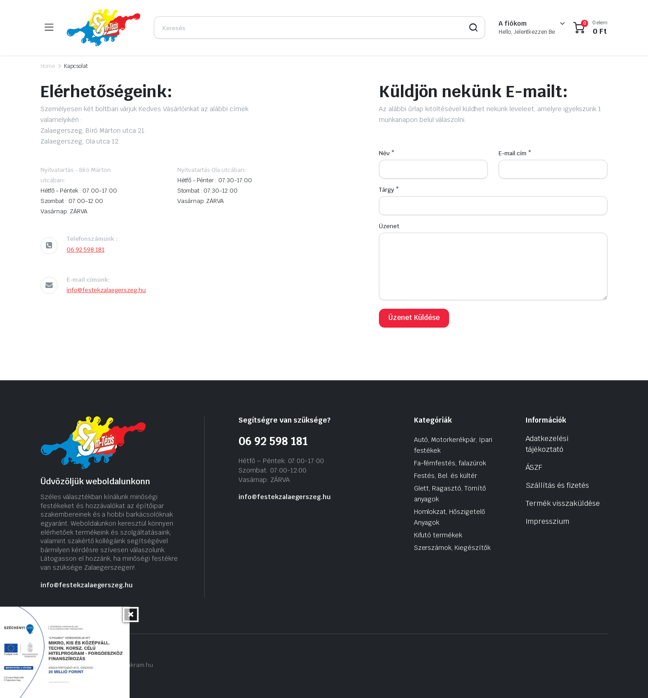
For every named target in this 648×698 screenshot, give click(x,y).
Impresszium (548, 521)
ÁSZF (534, 467)
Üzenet (389, 226)
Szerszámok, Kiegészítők (452, 548)
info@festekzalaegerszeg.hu (106, 290)
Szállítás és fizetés (557, 485)
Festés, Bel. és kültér (445, 476)
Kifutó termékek (438, 535)
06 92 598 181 (85, 249)
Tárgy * (389, 190)
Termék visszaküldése (563, 503)
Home (47, 66)
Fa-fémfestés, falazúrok (450, 463)
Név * (387, 153)
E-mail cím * (515, 153)
